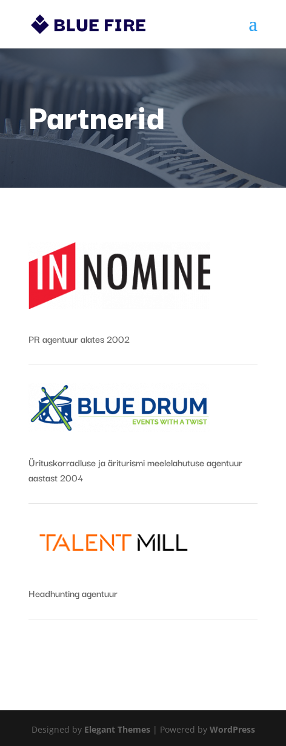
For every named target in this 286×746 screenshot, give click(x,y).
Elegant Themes (117, 729)
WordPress (232, 729)
